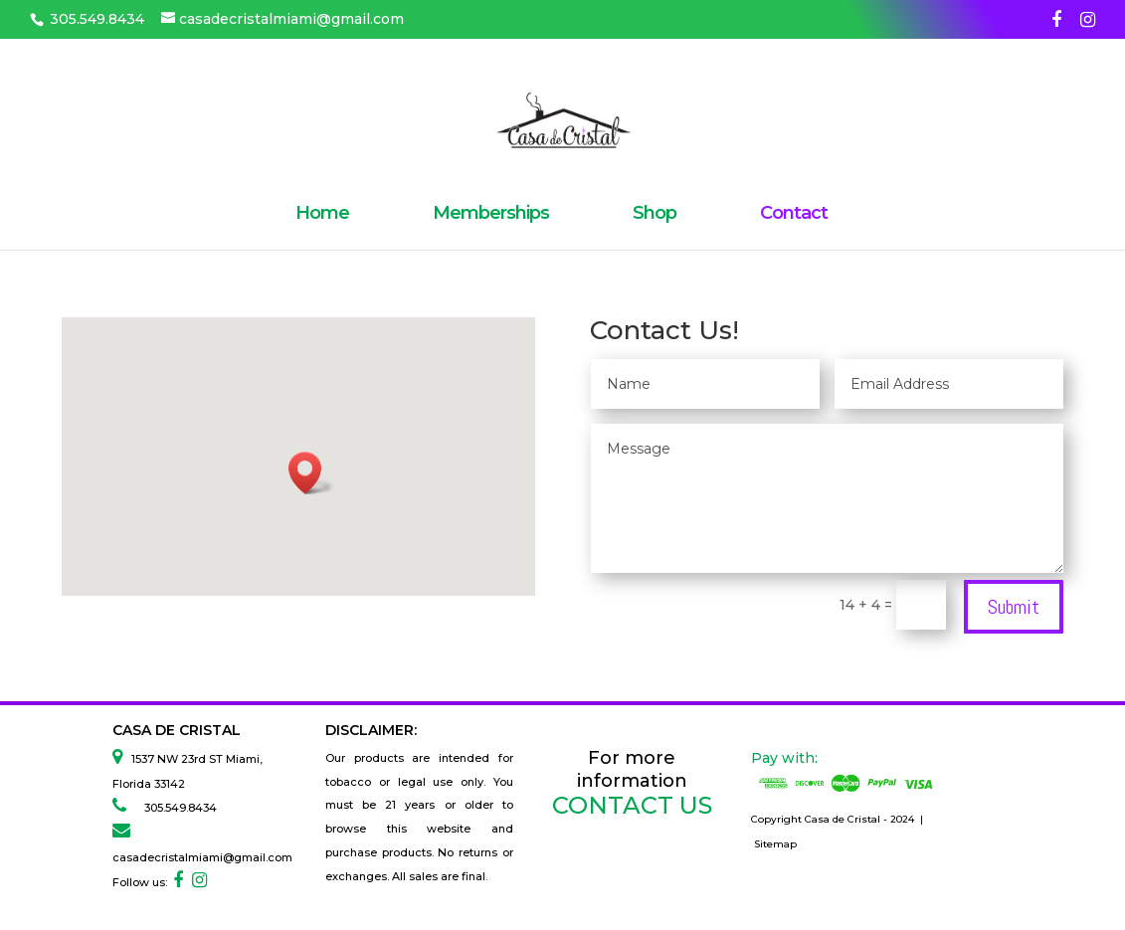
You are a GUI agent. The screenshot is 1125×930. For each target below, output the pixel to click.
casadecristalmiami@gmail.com (202, 857)
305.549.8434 (174, 808)
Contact (794, 215)
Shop (654, 215)
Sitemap (775, 843)
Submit (1013, 607)
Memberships (491, 215)
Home (322, 215)
